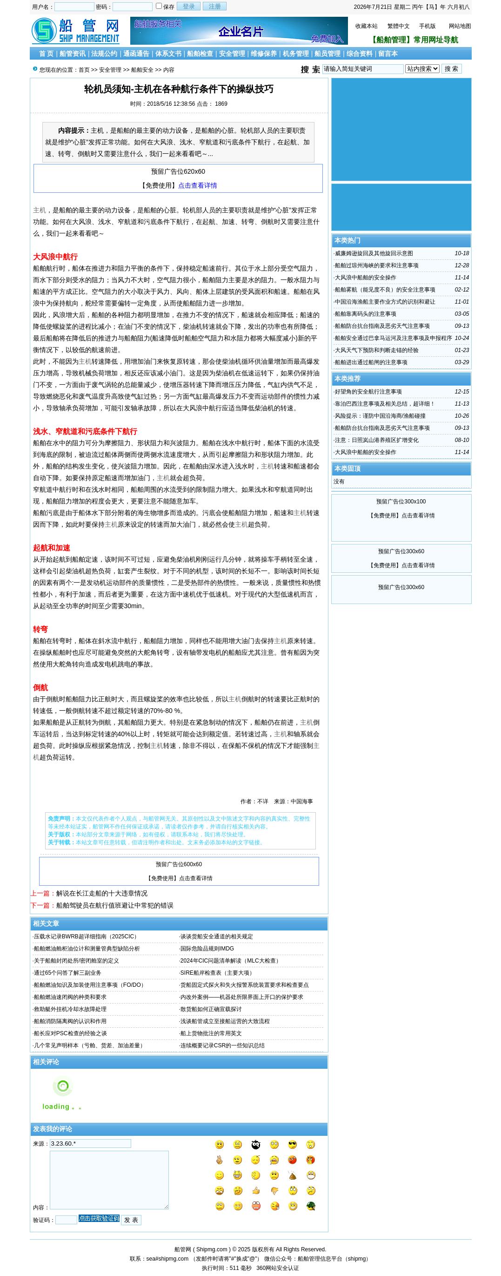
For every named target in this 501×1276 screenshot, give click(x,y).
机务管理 (296, 53)
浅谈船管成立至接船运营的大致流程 (225, 1021)
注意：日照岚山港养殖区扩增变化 (377, 440)
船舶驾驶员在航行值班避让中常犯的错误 (115, 905)
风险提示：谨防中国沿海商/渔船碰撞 (380, 416)
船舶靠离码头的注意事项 (365, 314)
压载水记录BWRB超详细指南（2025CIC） (87, 936)
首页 (84, 70)
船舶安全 (142, 70)
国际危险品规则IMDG (207, 948)
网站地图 (460, 26)
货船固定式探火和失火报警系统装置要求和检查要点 (244, 985)
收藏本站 (366, 26)
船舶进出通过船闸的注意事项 (371, 362)
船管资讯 (73, 53)
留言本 (388, 53)
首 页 (46, 53)
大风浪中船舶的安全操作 (365, 277)
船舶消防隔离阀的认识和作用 (70, 1021)
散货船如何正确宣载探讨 (211, 1009)
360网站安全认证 (277, 1268)
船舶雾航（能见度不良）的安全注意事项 (385, 289)
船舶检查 (200, 53)
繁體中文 (398, 26)
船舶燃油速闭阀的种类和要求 (70, 997)
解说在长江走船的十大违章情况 (101, 893)
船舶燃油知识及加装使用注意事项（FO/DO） (90, 985)
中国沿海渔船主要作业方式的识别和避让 (385, 302)
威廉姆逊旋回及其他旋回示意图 (374, 253)
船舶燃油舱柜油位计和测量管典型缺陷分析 (87, 948)
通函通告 (136, 53)
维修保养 (264, 53)
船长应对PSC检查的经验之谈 (70, 1033)
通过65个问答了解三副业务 (67, 973)
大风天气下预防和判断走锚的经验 (377, 350)
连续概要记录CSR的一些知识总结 (222, 1045)
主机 (39, 210)
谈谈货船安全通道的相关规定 (216, 936)
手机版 (427, 26)
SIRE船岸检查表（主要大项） (217, 973)
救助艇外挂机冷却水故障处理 (70, 1009)
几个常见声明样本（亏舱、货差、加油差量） (90, 1045)
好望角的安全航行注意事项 (368, 391)
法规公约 (104, 53)
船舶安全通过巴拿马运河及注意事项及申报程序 (393, 338)
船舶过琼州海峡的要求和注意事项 (377, 265)
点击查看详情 (197, 185)
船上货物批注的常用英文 (211, 1033)
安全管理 (232, 53)
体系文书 (168, 53)
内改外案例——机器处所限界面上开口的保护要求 (241, 997)
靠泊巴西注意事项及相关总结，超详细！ (385, 403)
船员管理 (327, 53)
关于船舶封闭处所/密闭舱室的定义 (76, 960)
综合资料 (360, 53)
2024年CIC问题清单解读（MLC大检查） (230, 960)
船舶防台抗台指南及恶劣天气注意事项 (382, 326)
